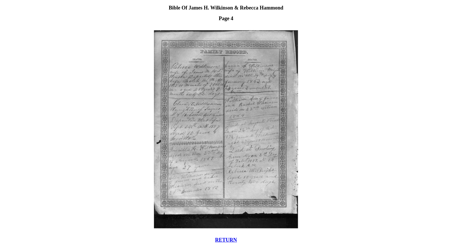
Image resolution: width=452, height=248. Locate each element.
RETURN (226, 240)
